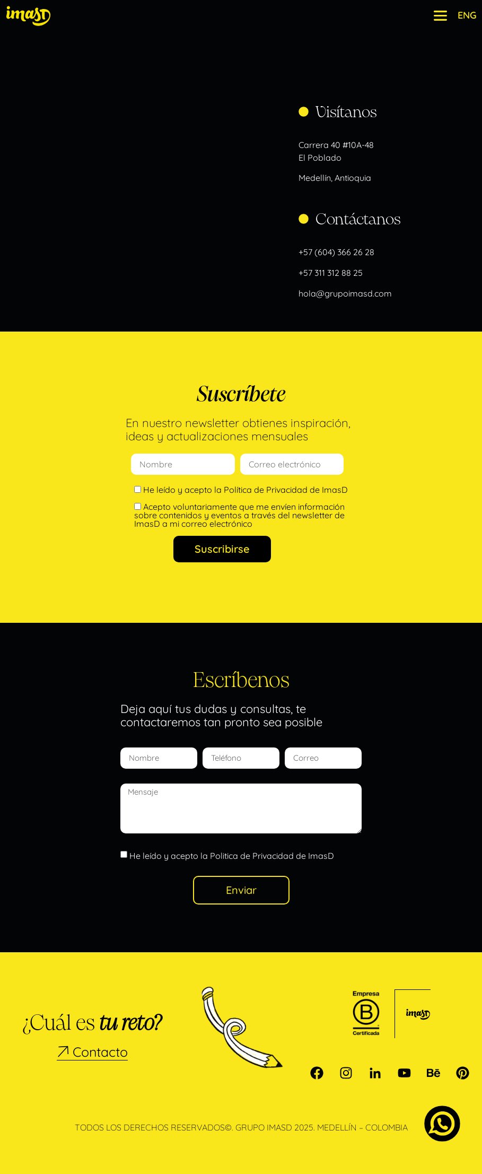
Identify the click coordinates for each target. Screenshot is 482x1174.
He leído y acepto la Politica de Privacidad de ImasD (231, 855)
